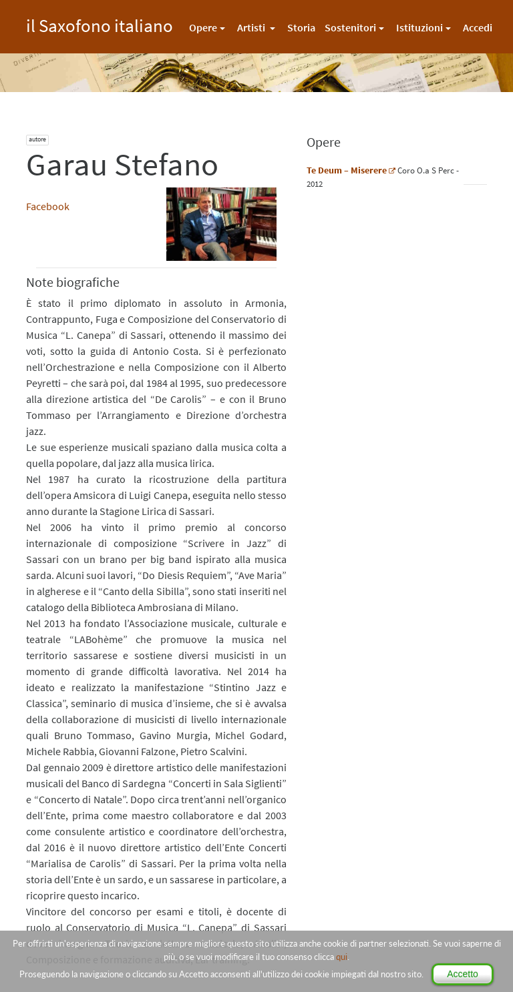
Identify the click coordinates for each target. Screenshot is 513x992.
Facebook (47, 206)
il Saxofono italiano (99, 23)
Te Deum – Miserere (347, 170)
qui (341, 956)
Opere (203, 27)
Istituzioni (419, 27)
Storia (301, 27)
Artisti (252, 27)
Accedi (477, 27)
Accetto (462, 974)
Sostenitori (350, 27)
